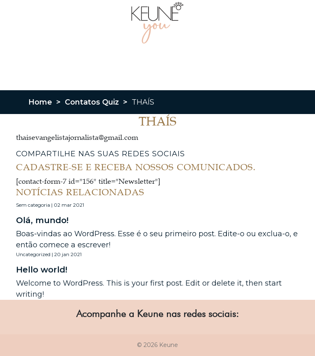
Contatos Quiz (92, 102)
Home (40, 102)
